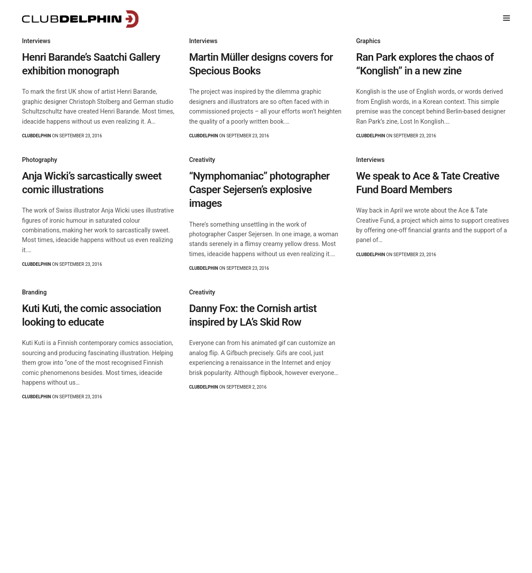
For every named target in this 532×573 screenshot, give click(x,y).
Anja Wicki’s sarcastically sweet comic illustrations (91, 183)
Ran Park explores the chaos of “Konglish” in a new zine (424, 64)
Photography (39, 159)
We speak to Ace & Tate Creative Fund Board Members (427, 183)
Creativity (202, 159)
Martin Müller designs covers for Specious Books (261, 64)
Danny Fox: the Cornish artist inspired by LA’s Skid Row (253, 315)
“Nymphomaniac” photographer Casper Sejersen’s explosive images (259, 189)
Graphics (368, 40)
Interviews (36, 40)
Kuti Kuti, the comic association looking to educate (91, 315)
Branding (34, 292)
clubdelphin (36, 135)
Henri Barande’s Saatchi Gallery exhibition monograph (91, 64)
